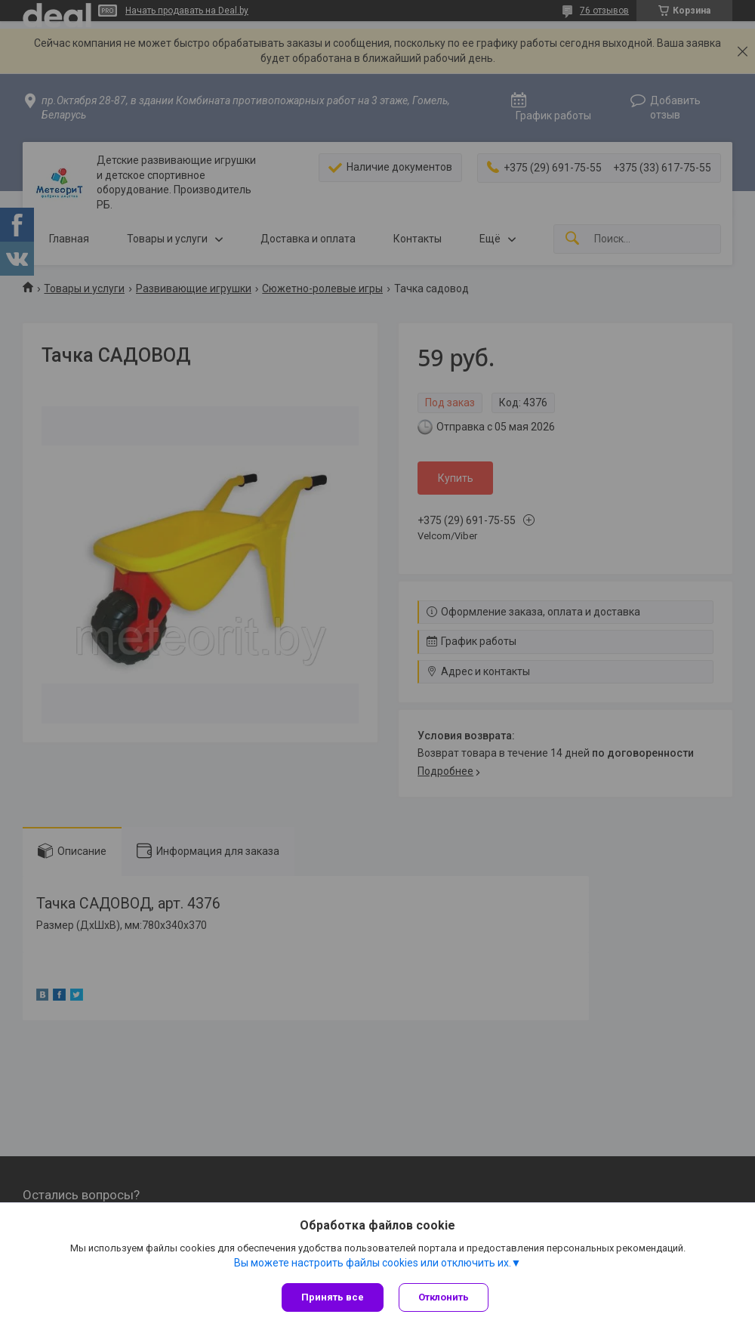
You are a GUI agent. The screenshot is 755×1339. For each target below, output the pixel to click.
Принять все (332, 1297)
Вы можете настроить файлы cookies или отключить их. (372, 1263)
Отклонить (443, 1297)
